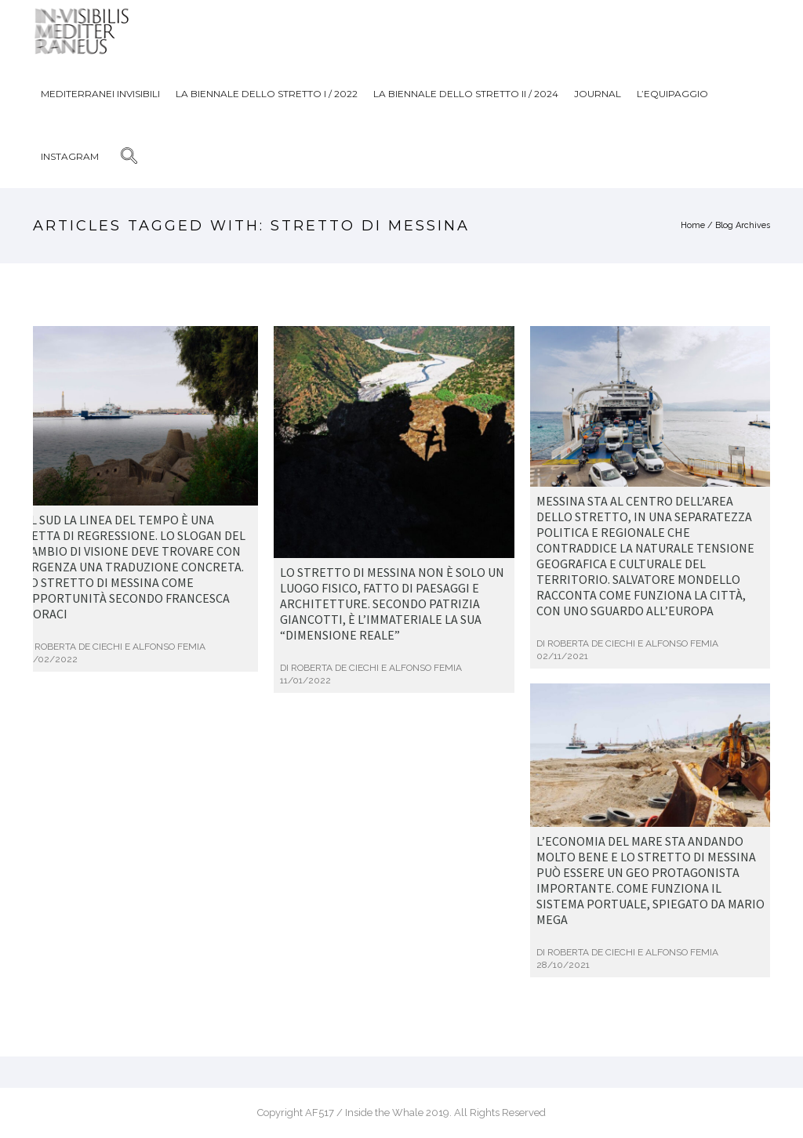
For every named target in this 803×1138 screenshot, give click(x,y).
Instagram (70, 156)
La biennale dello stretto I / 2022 (267, 94)
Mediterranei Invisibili (100, 94)
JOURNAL (597, 94)
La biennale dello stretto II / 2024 (465, 94)
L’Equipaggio (672, 94)
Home (693, 225)
